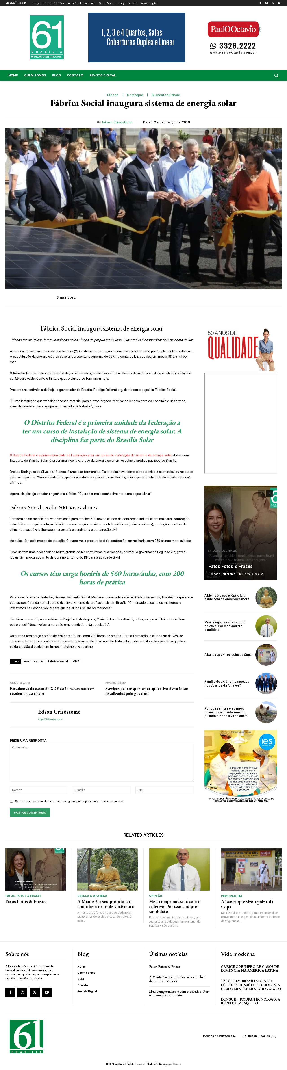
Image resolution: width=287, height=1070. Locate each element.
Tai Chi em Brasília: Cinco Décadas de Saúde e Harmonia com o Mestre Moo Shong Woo (251, 985)
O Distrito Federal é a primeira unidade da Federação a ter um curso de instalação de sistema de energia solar (91, 455)
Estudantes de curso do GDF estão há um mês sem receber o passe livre (52, 691)
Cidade (113, 95)
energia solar (33, 661)
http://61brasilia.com (50, 719)
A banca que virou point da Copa (228, 654)
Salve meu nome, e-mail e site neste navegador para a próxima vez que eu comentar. (69, 801)
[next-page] (269, 493)
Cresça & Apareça (92, 895)
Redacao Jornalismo (222, 574)
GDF (76, 661)
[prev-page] (261, 493)
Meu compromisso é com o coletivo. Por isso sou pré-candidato (224, 626)
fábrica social (58, 661)
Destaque (135, 95)
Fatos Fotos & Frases (231, 566)
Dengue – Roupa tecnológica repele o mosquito (250, 1001)
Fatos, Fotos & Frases (23, 895)
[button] (251, 75)
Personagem (231, 896)
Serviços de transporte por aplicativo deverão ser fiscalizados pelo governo (146, 691)
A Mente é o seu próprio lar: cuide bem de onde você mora (226, 597)
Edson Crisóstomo (117, 122)
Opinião (155, 895)
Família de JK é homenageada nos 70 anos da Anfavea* (226, 683)
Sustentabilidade (166, 95)
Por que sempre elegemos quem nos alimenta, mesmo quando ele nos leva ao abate (225, 712)
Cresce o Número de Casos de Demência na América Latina (250, 968)
